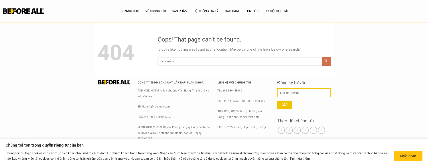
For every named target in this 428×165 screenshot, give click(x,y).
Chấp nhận (408, 156)
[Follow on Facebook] (281, 130)
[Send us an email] (305, 130)
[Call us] (313, 130)
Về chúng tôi (156, 11)
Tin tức (252, 11)
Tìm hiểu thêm (300, 158)
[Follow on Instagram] (289, 130)
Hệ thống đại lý (206, 11)
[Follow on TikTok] (297, 130)
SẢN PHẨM (179, 11)
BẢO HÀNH (232, 11)
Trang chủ (130, 11)
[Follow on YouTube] (321, 130)
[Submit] (326, 61)
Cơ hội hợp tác (277, 11)
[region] (214, 152)
